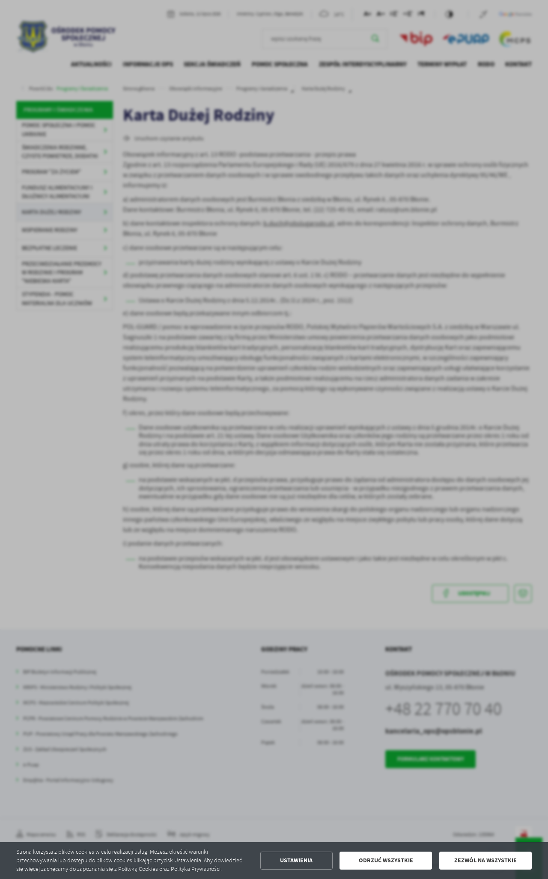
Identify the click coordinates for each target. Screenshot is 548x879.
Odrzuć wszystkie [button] (386, 860)
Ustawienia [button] (296, 860)
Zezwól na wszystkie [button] (485, 860)
